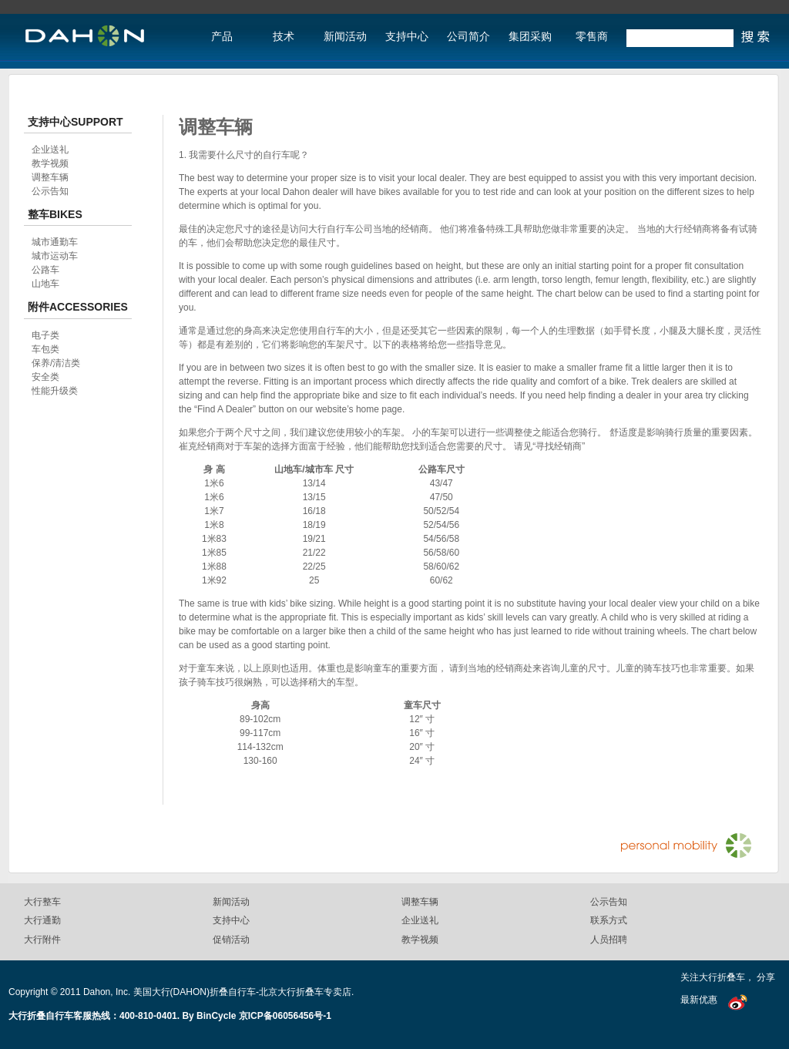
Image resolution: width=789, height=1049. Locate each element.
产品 (222, 36)
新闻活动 (345, 36)
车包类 (45, 349)
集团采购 (530, 36)
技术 (283, 36)
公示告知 (50, 191)
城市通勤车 (55, 242)
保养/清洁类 (56, 363)
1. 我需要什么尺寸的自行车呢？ (244, 155)
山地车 (45, 283)
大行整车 (42, 901)
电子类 (45, 335)
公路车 (45, 269)
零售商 (592, 36)
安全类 (45, 377)
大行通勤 (42, 920)
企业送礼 (50, 149)
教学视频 (50, 163)
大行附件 (42, 939)
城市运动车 (55, 255)
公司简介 (468, 36)
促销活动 (231, 939)
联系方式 (608, 920)
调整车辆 (50, 177)
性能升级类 (55, 390)
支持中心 (406, 36)
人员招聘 (608, 939)
